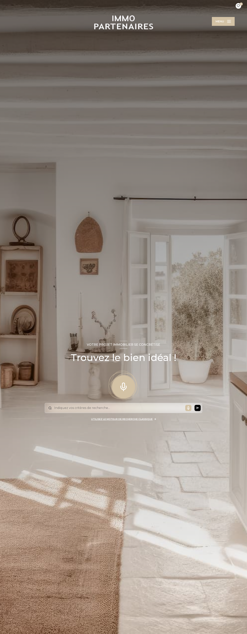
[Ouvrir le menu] (223, 21)
